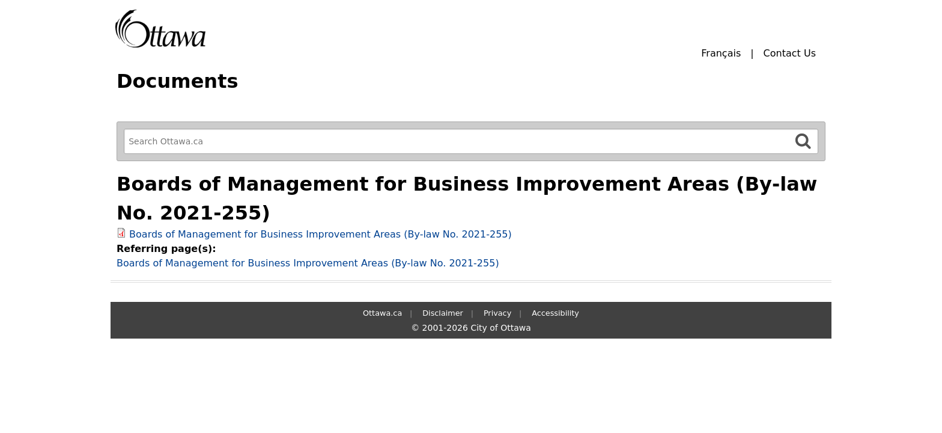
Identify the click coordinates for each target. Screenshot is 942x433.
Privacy (497, 313)
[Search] (803, 141)
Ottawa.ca (382, 313)
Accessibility (555, 313)
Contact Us (790, 53)
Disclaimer (442, 313)
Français (721, 53)
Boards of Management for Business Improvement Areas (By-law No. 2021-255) (320, 234)
